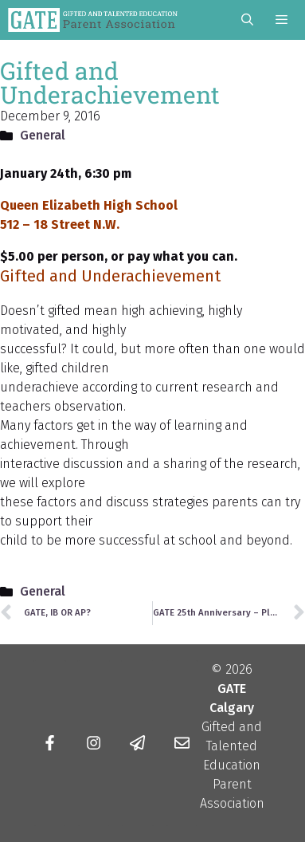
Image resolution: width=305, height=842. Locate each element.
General (42, 135)
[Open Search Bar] (246, 20)
